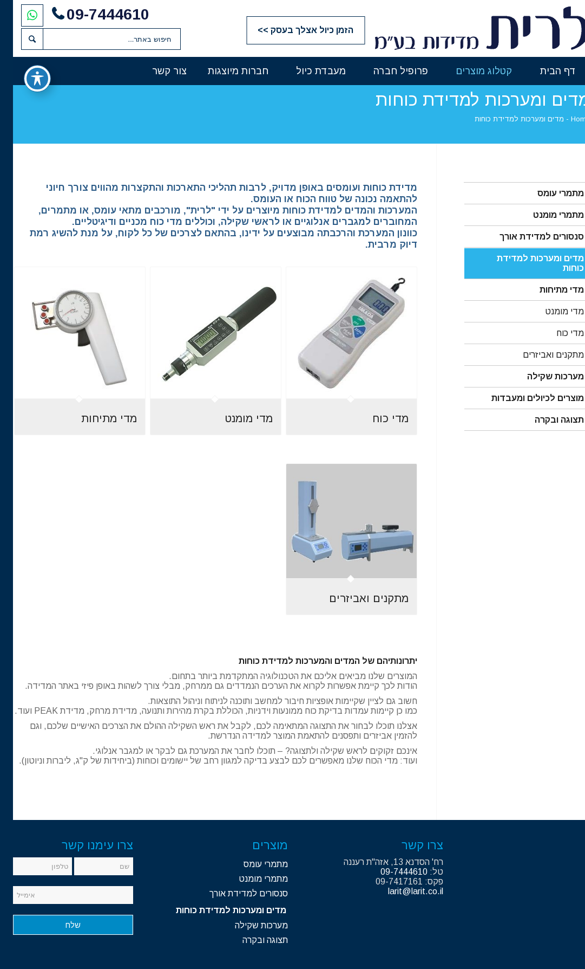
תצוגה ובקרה (546, 419)
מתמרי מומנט (545, 214)
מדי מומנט (551, 311)
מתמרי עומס (547, 193)
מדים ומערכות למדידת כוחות (527, 263)
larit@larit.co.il (402, 891)
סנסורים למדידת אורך (529, 236)
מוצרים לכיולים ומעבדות (524, 398)
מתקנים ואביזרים (540, 354)
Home (567, 119)
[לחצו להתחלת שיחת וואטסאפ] (19, 15)
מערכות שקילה (542, 376)
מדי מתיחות (549, 289)
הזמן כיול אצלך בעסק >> (292, 30)
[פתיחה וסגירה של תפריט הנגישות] (24, 79)
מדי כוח (557, 333)
